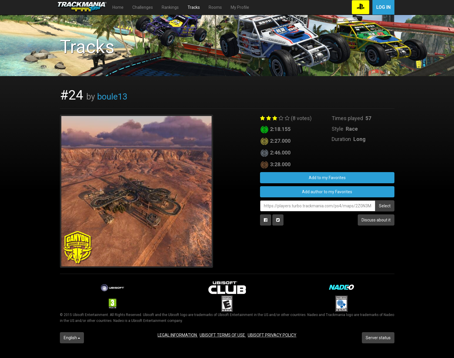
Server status (378, 337)
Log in (383, 7)
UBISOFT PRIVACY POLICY (272, 335)
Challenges (142, 7)
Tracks (194, 7)
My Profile (240, 7)
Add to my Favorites (327, 177)
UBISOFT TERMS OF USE (223, 335)
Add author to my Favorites (327, 191)
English (72, 337)
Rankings (170, 7)
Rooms (215, 7)
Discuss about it (376, 220)
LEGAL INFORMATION (178, 335)
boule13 (112, 97)
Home (118, 7)
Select (385, 206)
